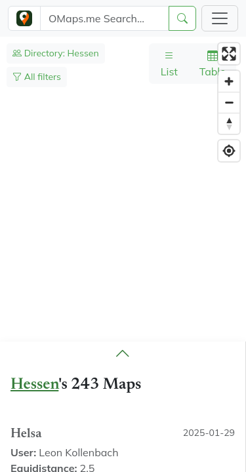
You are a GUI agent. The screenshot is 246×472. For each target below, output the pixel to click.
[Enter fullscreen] (228, 53)
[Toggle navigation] (219, 18)
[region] (123, 254)
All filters (36, 77)
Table (212, 63)
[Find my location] (228, 150)
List (169, 63)
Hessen (34, 385)
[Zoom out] (228, 102)
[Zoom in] (228, 81)
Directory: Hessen (55, 53)
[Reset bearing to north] (228, 123)
